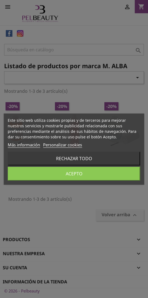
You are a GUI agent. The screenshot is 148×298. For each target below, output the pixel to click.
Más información (24, 144)
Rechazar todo (74, 158)
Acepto (74, 174)
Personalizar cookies (62, 144)
